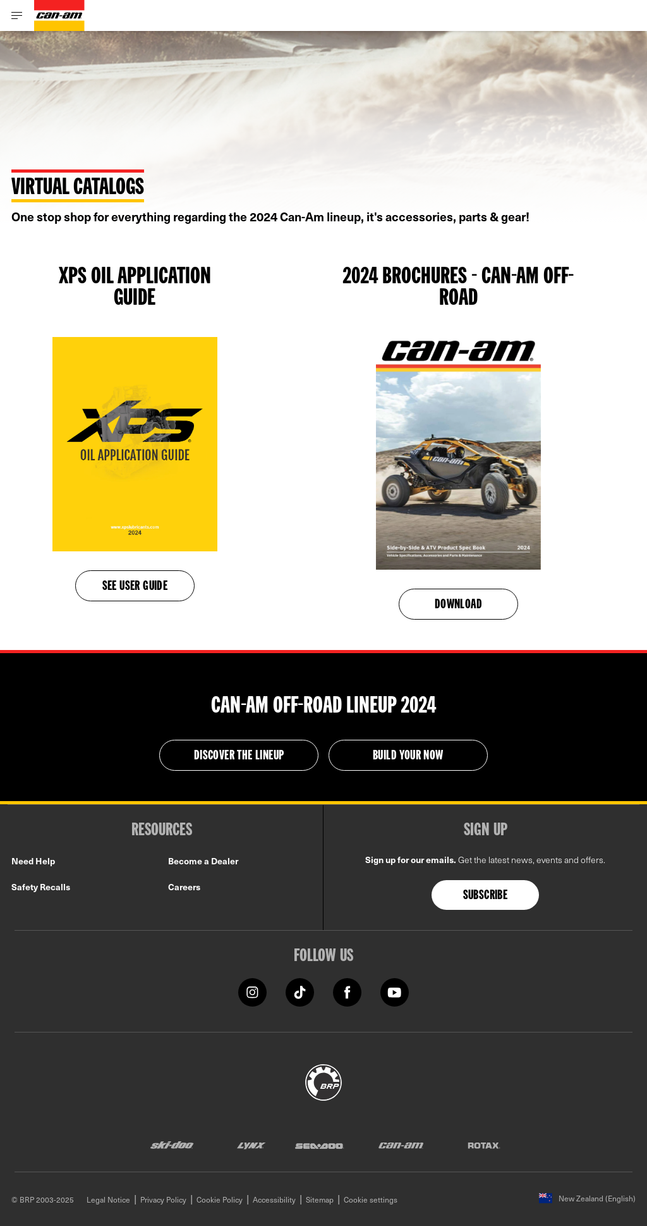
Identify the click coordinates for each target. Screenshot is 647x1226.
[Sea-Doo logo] (319, 1144)
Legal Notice (108, 1199)
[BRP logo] (323, 1080)
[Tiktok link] (300, 991)
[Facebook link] (347, 991)
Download (458, 605)
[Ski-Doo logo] (172, 1144)
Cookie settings (370, 1199)
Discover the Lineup (239, 756)
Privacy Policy (163, 1199)
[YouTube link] (394, 991)
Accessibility (274, 1199)
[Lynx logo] (251, 1144)
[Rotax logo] (484, 1144)
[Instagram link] (252, 991)
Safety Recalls (40, 886)
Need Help (33, 860)
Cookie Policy (220, 1199)
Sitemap (320, 1199)
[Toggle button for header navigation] (17, 15)
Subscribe (485, 896)
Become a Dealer (203, 860)
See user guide (135, 586)
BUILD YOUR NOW (408, 756)
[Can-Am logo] (59, 15)
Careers (184, 886)
